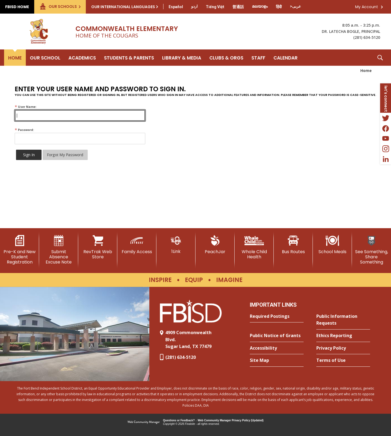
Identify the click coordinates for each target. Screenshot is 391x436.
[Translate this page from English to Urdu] (194, 6)
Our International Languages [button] (123, 7)
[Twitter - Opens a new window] (385, 118)
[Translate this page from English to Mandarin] (238, 6)
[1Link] (176, 244)
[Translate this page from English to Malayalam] (259, 6)
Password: (24, 129)
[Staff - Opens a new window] (258, 57)
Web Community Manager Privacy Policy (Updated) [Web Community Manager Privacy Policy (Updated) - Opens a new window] (231, 420)
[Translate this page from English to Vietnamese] (215, 6)
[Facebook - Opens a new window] (385, 128)
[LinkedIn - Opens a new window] (385, 159)
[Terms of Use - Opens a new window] (343, 360)
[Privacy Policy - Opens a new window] (343, 348)
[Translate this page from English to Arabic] (295, 6)
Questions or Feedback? (179, 420)
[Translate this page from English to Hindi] (279, 6)
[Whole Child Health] (254, 247)
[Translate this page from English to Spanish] (176, 6)
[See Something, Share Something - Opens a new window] (371, 250)
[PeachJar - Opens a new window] (215, 244)
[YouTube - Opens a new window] (385, 138)
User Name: (25, 106)
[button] (380, 57)
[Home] (15, 57)
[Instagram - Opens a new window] (385, 149)
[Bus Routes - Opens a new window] (293, 244)
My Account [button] (366, 7)
